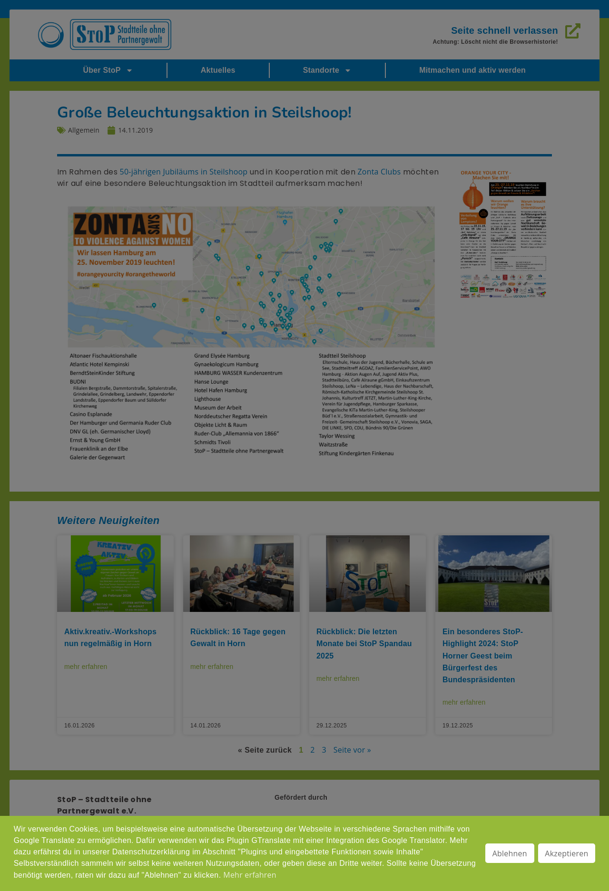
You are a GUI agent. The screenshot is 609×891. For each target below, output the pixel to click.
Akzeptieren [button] (566, 853)
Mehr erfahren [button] (249, 875)
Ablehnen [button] (509, 853)
